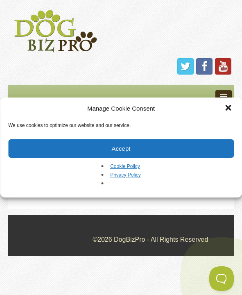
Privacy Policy (125, 175)
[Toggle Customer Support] (221, 278)
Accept (121, 148)
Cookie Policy (125, 166)
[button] (229, 108)
